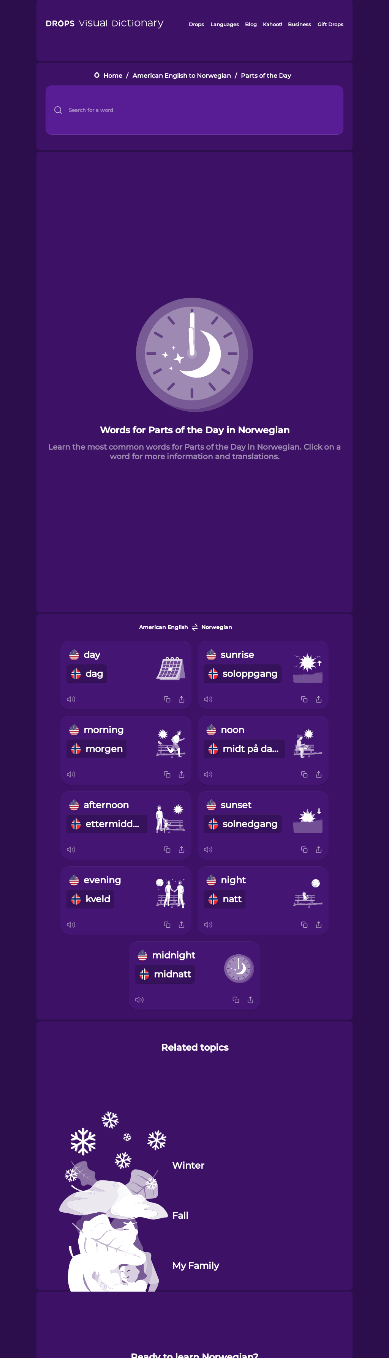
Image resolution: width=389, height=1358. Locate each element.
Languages (224, 24)
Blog (251, 24)
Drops (196, 24)
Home (112, 75)
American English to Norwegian (182, 75)
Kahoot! (272, 24)
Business (299, 24)
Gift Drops (330, 24)
